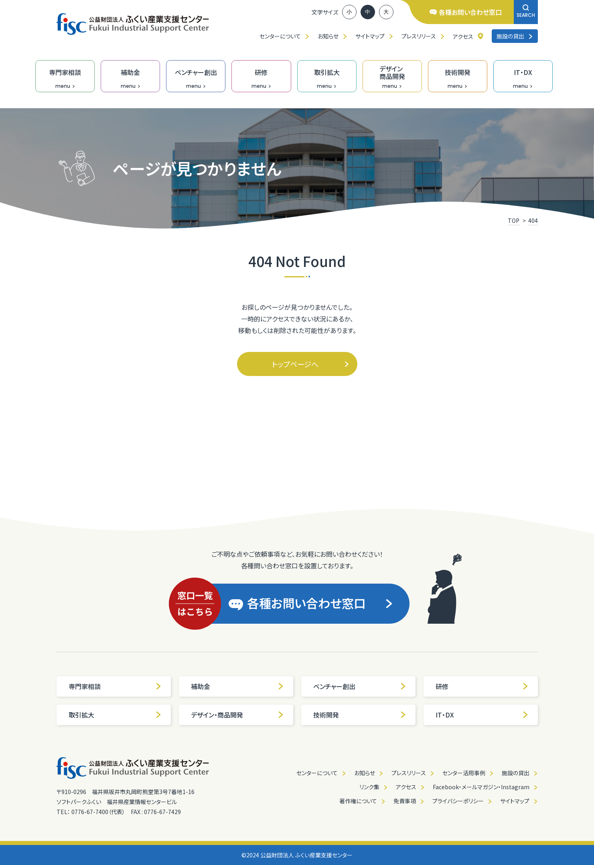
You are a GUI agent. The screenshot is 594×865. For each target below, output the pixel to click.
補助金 (237, 686)
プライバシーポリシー (458, 801)
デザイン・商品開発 (237, 714)
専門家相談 (115, 686)
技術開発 (359, 714)
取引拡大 (115, 714)
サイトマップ (370, 36)
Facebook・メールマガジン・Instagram (481, 787)
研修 (482, 686)
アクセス (463, 36)
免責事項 (404, 801)
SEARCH (526, 11)
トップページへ (310, 364)
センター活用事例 (463, 773)
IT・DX (482, 714)
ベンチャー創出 (359, 686)
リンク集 (369, 787)
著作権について (358, 801)
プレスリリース (418, 36)
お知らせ (328, 36)
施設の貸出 (515, 36)
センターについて (280, 36)
